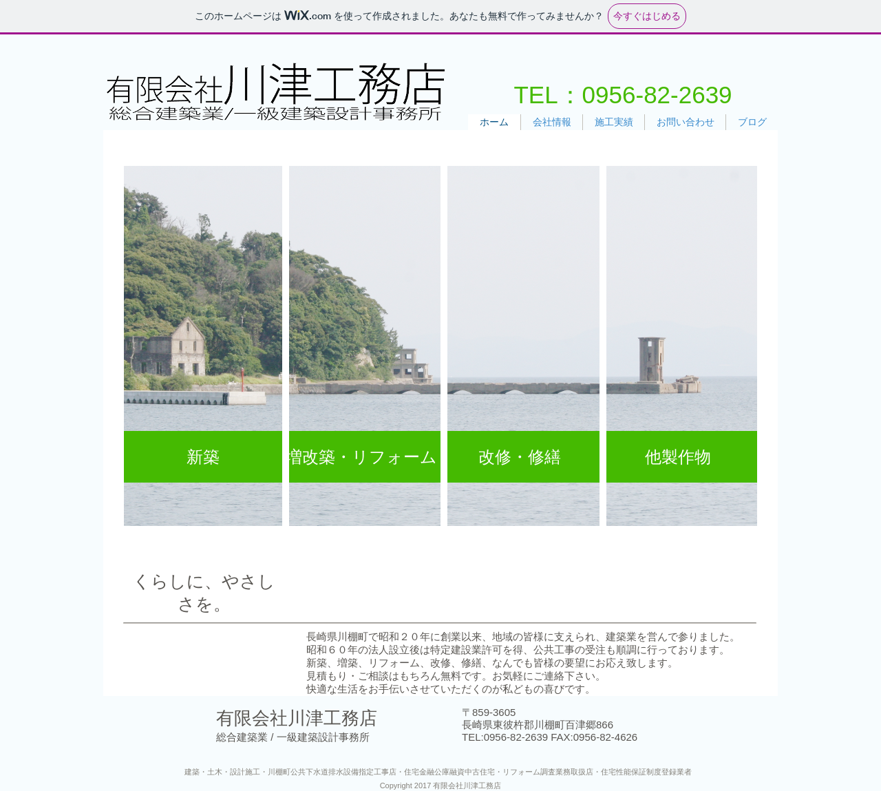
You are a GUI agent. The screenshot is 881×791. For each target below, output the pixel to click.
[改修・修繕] (519, 457)
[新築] (203, 457)
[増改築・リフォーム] (361, 457)
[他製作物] (678, 457)
